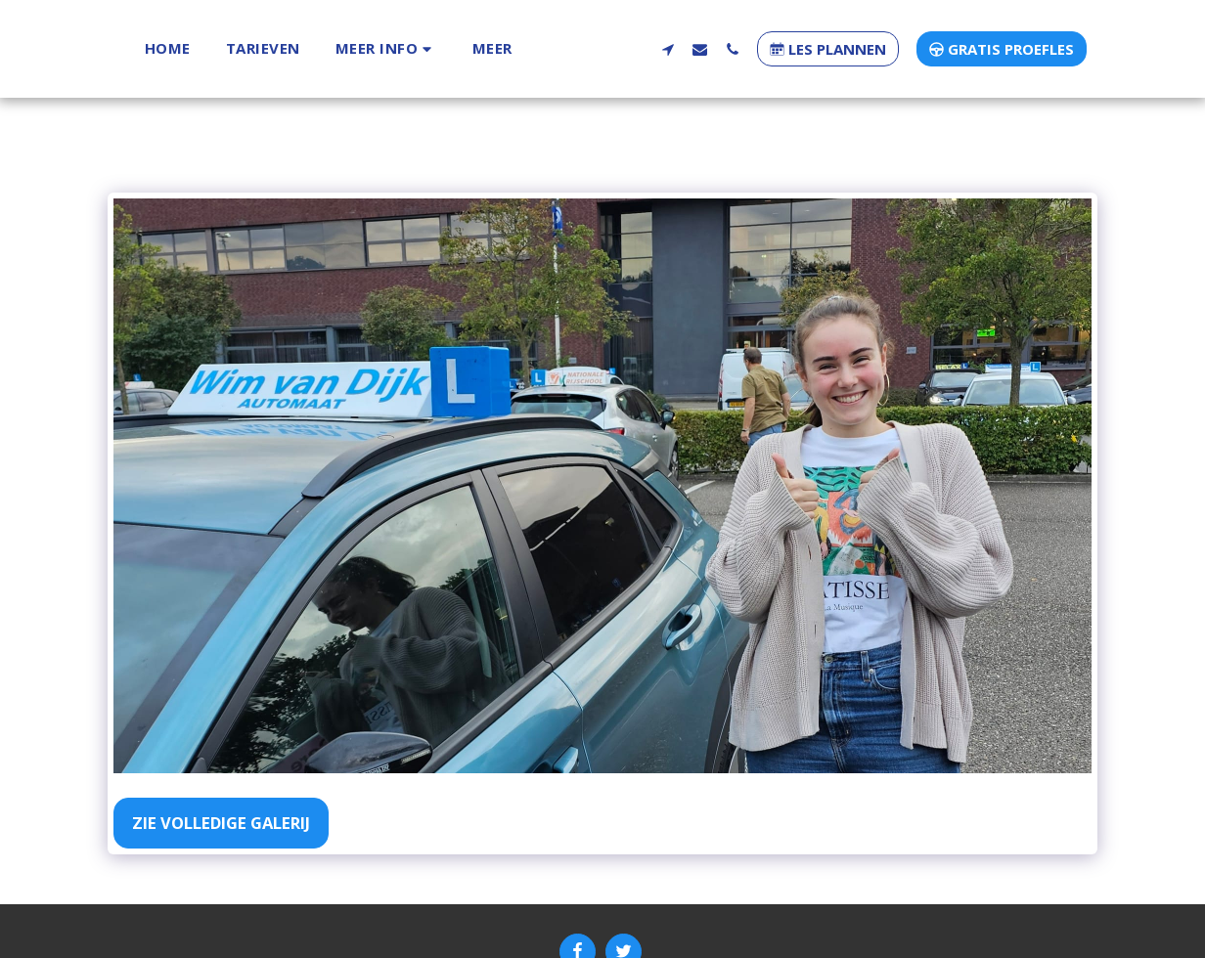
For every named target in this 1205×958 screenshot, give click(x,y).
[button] (347, 48)
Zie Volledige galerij (221, 822)
